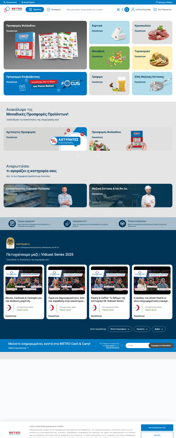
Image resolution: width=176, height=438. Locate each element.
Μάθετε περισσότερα (17, 348)
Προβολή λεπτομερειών (134, 433)
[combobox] (90, 9)
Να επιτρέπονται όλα (157, 414)
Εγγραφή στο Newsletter (161, 345)
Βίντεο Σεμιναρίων (120, 329)
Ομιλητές (142, 329)
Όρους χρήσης (110, 345)
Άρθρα (159, 329)
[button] (11, 2)
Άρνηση (157, 421)
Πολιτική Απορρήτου (112, 347)
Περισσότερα (10, 316)
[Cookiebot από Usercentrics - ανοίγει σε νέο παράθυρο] (15, 433)
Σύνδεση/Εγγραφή (143, 9)
